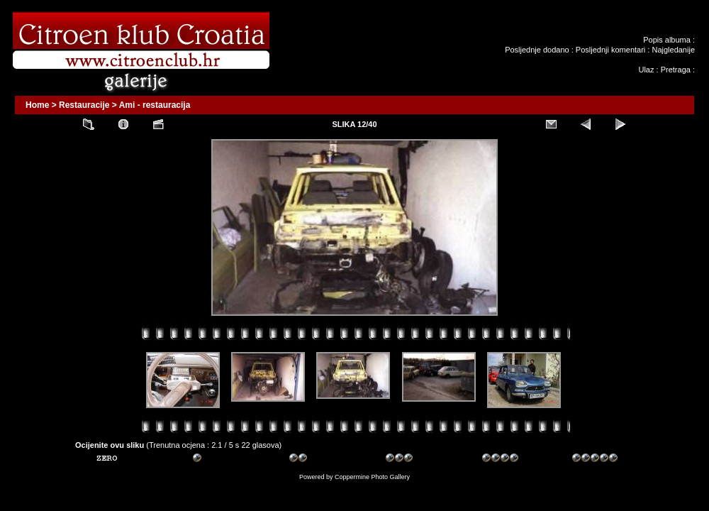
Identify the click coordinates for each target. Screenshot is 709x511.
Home (37, 105)
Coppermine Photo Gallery (372, 476)
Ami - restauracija (155, 105)
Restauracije (84, 105)
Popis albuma (667, 39)
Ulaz (646, 69)
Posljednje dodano (537, 49)
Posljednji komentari (610, 49)
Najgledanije (673, 49)
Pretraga (676, 69)
